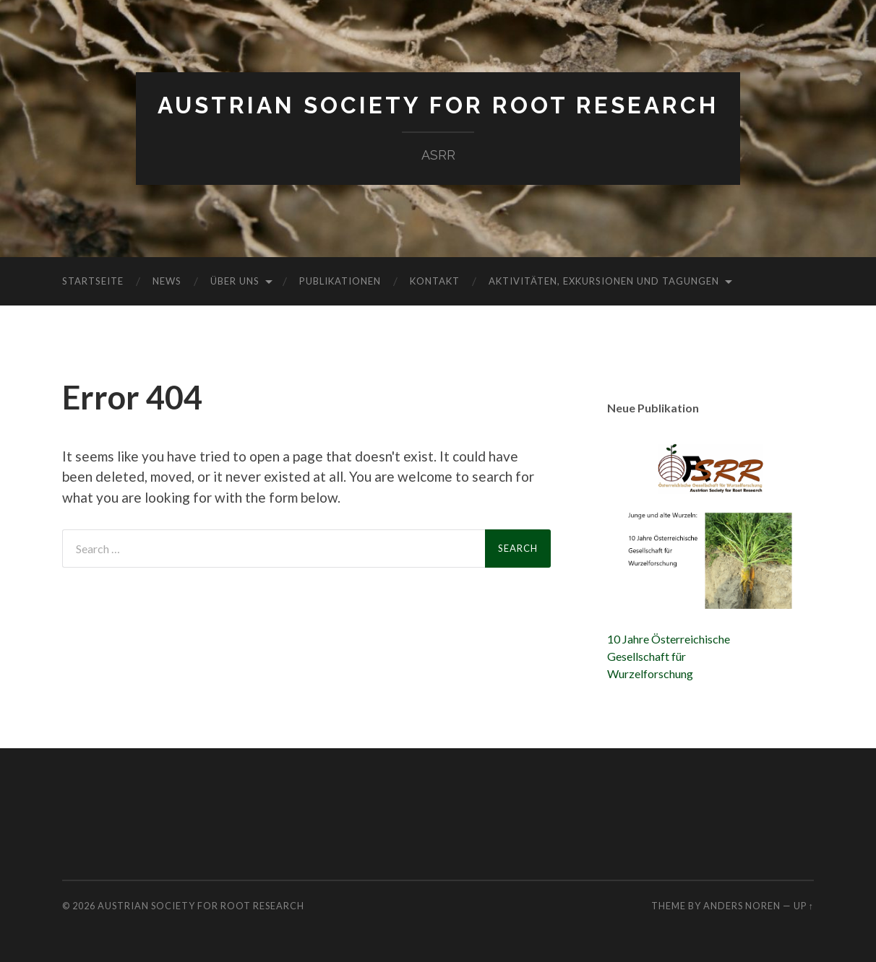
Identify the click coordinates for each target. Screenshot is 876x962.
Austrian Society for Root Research (438, 105)
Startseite (93, 281)
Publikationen (340, 281)
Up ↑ (804, 905)
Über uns (234, 281)
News (167, 281)
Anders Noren (742, 905)
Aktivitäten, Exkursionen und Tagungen (604, 281)
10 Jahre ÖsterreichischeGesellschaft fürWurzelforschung (668, 656)
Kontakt (435, 281)
